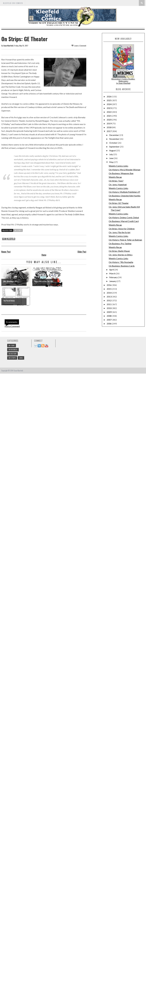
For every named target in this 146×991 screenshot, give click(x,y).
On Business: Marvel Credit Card (124, 221)
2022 (109, 112)
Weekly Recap (115, 177)
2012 (109, 300)
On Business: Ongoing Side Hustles (124, 195)
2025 (109, 100)
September (114, 146)
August (112, 150)
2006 (109, 323)
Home (44, 254)
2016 (109, 285)
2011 (109, 304)
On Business (12, 349)
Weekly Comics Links (118, 166)
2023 (109, 108)
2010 (109, 308)
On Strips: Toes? (116, 180)
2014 (109, 292)
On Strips (18, 230)
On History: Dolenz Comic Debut (124, 217)
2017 (109, 131)
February (113, 277)
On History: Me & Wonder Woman (124, 169)
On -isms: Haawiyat (118, 184)
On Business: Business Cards (122, 266)
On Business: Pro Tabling (120, 243)
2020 (109, 119)
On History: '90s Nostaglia (121, 262)
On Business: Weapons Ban (121, 173)
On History (12, 354)
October (113, 142)
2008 (109, 316)
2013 (109, 296)
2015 (109, 289)
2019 (109, 123)
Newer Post (6, 251)
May (111, 162)
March (112, 273)
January (113, 281)
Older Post (82, 251)
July (111, 154)
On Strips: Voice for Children (122, 228)
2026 (109, 96)
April (111, 269)
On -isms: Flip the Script (119, 232)
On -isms (11, 345)
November (114, 139)
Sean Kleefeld (8, 45)
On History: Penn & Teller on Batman (125, 240)
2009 (109, 312)
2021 (109, 115)
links (21, 358)
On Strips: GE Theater (119, 203)
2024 (109, 104)
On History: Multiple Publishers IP (124, 192)
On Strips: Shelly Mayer (119, 251)
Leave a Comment (80, 45)
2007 (109, 319)
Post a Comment (12, 326)
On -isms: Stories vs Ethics (120, 254)
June (111, 158)
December (114, 135)
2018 (109, 127)
